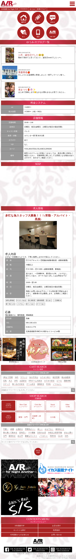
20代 (16, 381)
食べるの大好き (18, 384)
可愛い (5, 429)
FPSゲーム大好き (35, 381)
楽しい (40, 429)
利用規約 (56, 530)
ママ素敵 (31, 433)
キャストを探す (19, 530)
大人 (10, 381)
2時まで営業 (8, 377)
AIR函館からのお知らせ (19, 535)
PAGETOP (38, 452)
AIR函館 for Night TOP (9, 9)
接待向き (12, 436)
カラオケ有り (45, 377)
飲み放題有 (66, 377)
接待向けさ (59, 429)
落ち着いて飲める (10, 433)
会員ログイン (42, 556)
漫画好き (40, 384)
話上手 (20, 436)
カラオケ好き (49, 381)
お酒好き (19, 429)
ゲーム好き (30, 384)
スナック (6, 384)
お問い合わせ (56, 535)
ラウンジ (23, 377)
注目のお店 (41, 433)
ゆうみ (32, 9)
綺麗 (12, 429)
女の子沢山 (33, 377)
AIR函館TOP (19, 526)
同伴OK (53, 436)
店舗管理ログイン (55, 556)
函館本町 (67, 381)
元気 (5, 381)
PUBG (48, 384)
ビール (59, 381)
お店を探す (56, 526)
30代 (16, 377)
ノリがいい (43, 436)
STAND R (24, 9)
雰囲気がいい (30, 429)
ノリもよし (57, 384)
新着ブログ (41, 9)
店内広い (22, 433)
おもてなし (49, 429)
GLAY (60, 436)
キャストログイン (69, 556)
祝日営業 (56, 377)
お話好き (23, 381)
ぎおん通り (68, 433)
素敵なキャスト (31, 436)
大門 (5, 436)
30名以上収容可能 (55, 433)
